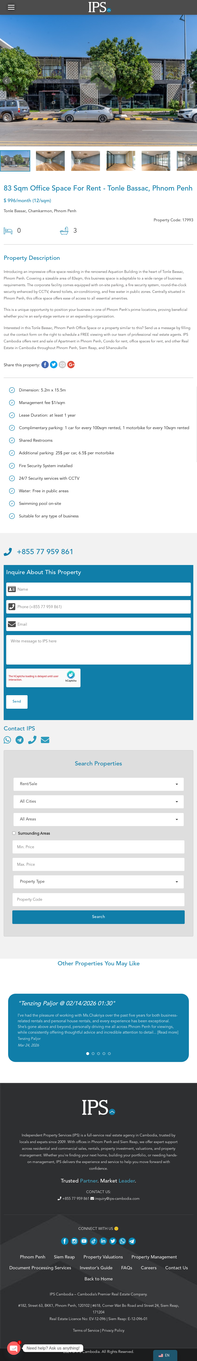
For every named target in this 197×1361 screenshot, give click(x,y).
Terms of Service (86, 1330)
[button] (11, 7)
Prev (7, 82)
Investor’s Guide (96, 1268)
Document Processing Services (40, 1268)
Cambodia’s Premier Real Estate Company (112, 1294)
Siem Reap (129, 1142)
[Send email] (45, 740)
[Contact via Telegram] (20, 740)
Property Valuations (103, 1257)
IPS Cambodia (61, 1294)
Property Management (154, 1257)
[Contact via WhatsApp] (7, 740)
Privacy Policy (113, 1330)
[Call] (32, 740)
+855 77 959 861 (39, 552)
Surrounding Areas (31, 833)
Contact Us (176, 1268)
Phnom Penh (101, 1142)
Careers (149, 1268)
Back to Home (98, 1279)
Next (190, 82)
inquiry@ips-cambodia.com (115, 1198)
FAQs (126, 1268)
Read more (167, 1032)
